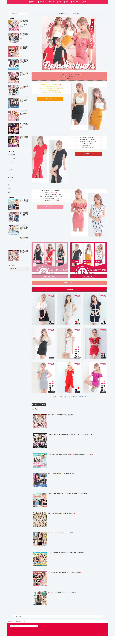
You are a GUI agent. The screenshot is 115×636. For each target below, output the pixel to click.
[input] (18, 13)
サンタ (10, 166)
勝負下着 (10, 177)
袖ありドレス (56, 397)
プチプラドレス (82, 397)
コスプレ (10, 162)
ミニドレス (63, 397)
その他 (10, 169)
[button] (26, 13)
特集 (43, 404)
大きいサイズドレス (72, 397)
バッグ (10, 173)
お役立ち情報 (11, 155)
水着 (9, 181)
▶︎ (69, 283)
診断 (9, 192)
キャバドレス (36, 404)
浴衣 (9, 184)
